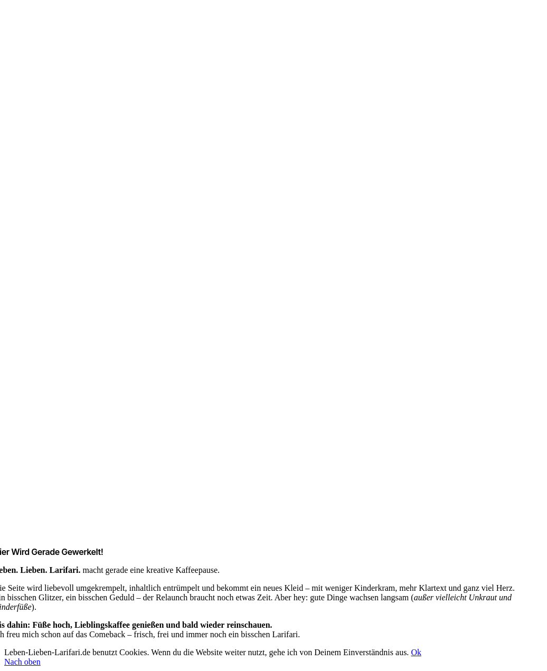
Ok (416, 652)
